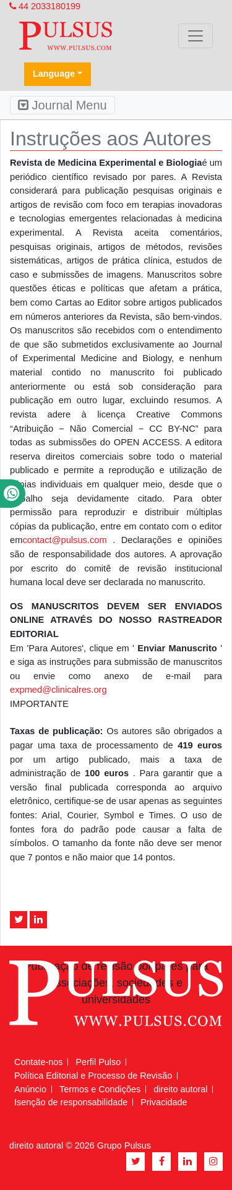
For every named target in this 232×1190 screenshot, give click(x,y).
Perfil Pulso (98, 1062)
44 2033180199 (44, 6)
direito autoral (180, 1089)
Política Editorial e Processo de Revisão (93, 1076)
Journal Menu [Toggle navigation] (62, 105)
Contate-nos (38, 1062)
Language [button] (54, 74)
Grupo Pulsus (124, 1145)
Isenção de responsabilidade (70, 1102)
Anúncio (30, 1089)
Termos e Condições (99, 1089)
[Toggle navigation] (195, 36)
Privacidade (163, 1102)
